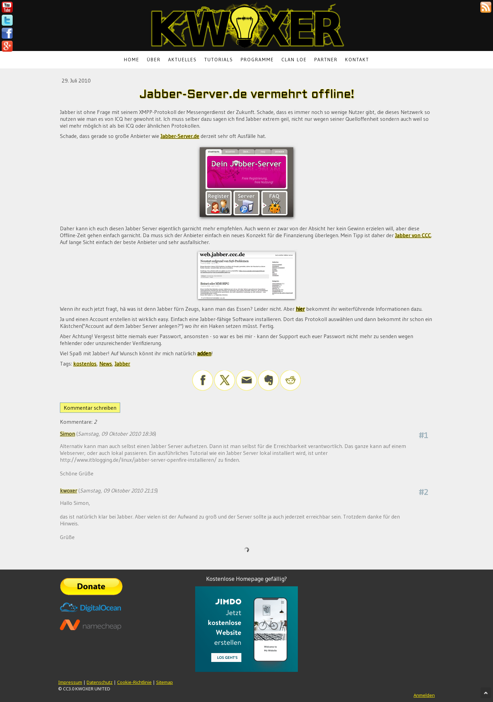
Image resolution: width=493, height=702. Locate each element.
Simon (67, 433)
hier (300, 308)
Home (131, 59)
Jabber (122, 363)
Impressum (70, 682)
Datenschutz (100, 682)
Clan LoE (294, 59)
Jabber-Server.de (180, 135)
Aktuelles (182, 59)
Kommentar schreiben (90, 407)
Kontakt (357, 59)
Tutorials (218, 59)
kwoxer (68, 490)
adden (204, 353)
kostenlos (85, 363)
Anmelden (424, 695)
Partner (326, 59)
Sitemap (164, 682)
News (105, 363)
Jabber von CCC (413, 235)
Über (154, 59)
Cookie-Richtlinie (134, 682)
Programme (257, 59)
